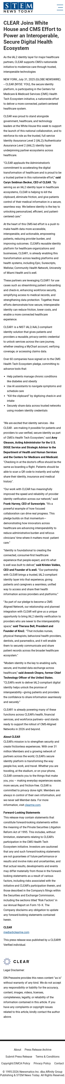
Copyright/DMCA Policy (15, 1063)
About (17, 1049)
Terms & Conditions (47, 1056)
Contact (59, 1063)
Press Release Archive (38, 1049)
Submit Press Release (19, 1056)
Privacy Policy (42, 1063)
